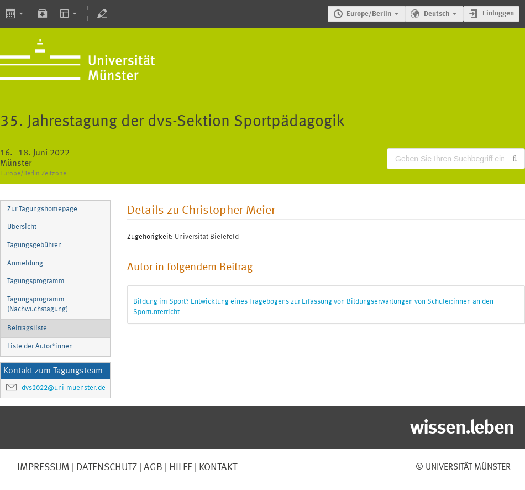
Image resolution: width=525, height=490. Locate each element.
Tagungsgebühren (34, 245)
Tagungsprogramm (36, 281)
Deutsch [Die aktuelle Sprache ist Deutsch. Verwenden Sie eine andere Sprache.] (436, 14)
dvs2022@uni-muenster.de (64, 388)
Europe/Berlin (369, 14)
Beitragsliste (27, 328)
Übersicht (21, 227)
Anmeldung (25, 263)
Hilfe (179, 467)
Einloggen (498, 13)
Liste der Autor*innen (40, 346)
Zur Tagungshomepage (42, 209)
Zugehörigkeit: (150, 237)
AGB (151, 467)
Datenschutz (105, 467)
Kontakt (218, 467)
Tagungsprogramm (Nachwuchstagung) (37, 305)
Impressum (43, 467)
